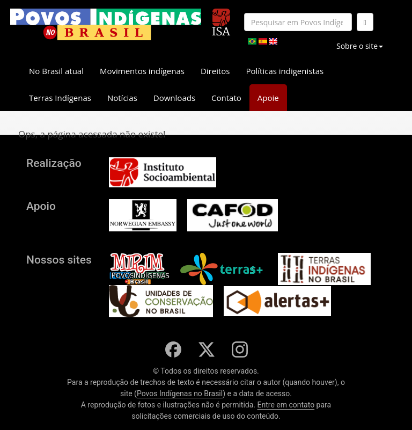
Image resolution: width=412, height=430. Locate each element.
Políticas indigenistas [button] (284, 70)
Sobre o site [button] (359, 46)
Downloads (174, 97)
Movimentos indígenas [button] (142, 70)
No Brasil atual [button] (56, 70)
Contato (226, 97)
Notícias (122, 97)
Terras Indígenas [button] (60, 97)
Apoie (268, 97)
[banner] (106, 24)
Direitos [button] (215, 70)
